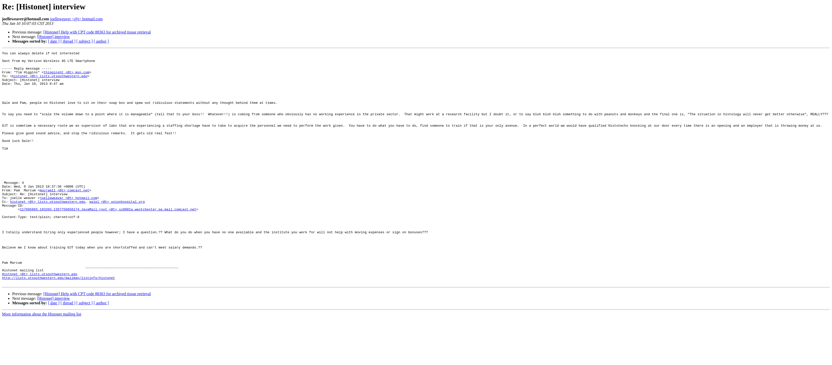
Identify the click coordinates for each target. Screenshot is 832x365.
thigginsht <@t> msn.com (66, 76)
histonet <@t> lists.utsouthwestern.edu (49, 81)
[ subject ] (84, 41)
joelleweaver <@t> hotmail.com (76, 19)
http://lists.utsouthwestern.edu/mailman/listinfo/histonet (58, 323)
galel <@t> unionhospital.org (117, 232)
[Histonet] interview (53, 37)
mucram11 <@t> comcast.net (64, 218)
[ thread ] (67, 41)
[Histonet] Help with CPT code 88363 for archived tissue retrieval (97, 32)
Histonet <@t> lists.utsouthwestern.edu (39, 319)
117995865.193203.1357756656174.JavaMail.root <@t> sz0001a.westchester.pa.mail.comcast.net (108, 241)
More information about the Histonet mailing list (41, 360)
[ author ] (101, 41)
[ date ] (53, 41)
